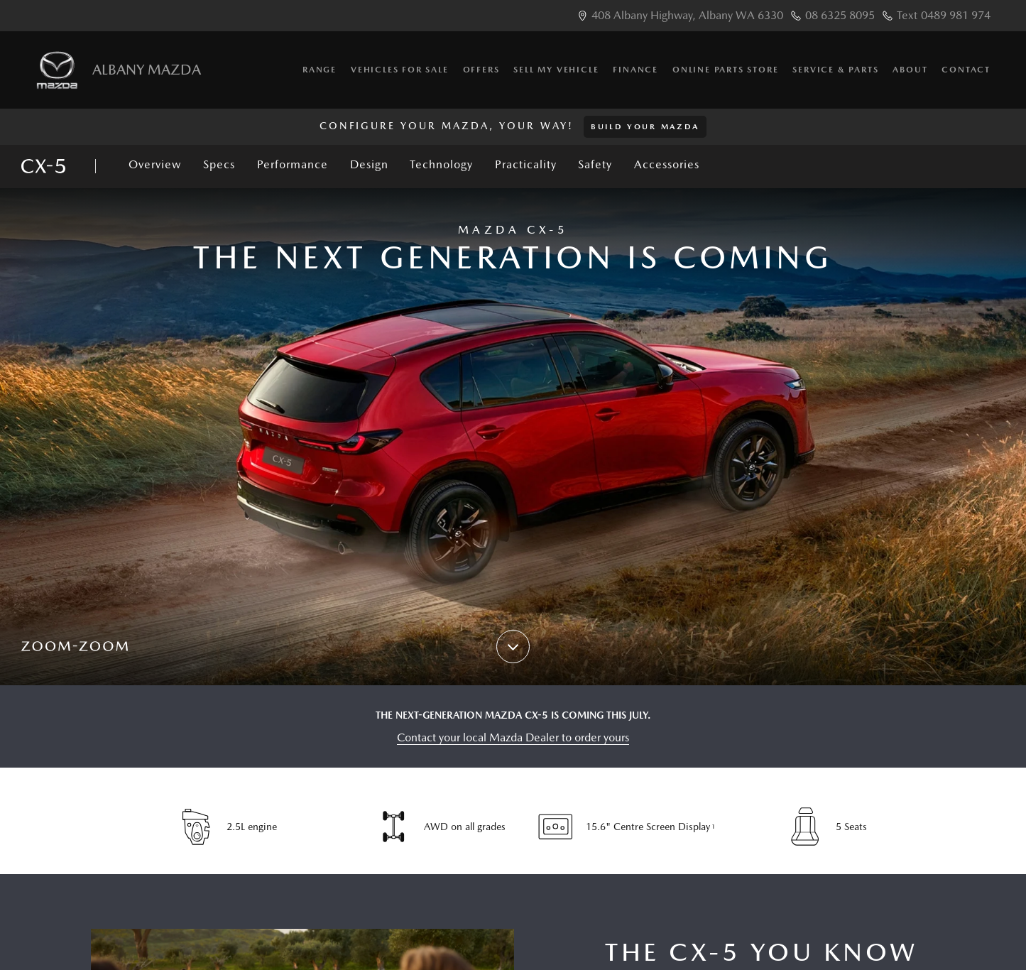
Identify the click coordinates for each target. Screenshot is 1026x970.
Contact (966, 70)
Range (319, 70)
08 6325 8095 (840, 15)
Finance (635, 70)
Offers (481, 70)
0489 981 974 (955, 15)
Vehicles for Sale (400, 70)
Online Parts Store (725, 70)
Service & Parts (835, 70)
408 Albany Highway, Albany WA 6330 (687, 15)
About (910, 70)
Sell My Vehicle (556, 70)
